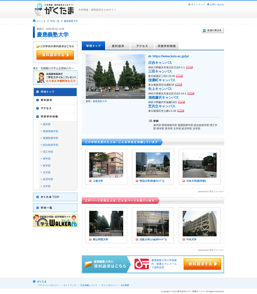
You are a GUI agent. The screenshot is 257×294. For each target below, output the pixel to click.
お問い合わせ (217, 4)
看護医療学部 (50, 138)
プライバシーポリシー (48, 285)
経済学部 (48, 179)
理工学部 (48, 151)
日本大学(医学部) (196, 180)
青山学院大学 (100, 239)
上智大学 (98, 180)
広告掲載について (88, 285)
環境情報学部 (50, 131)
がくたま (41, 21)
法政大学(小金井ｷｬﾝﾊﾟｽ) (153, 239)
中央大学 (191, 239)
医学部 (47, 165)
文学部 (47, 172)
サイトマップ (198, 4)
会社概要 (125, 285)
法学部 (47, 186)
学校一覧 (54, 21)
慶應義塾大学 (71, 21)
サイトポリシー (109, 285)
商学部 (47, 158)
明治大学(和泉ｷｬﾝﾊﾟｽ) (152, 180)
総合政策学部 (50, 144)
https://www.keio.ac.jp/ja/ (171, 56)
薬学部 (47, 124)
